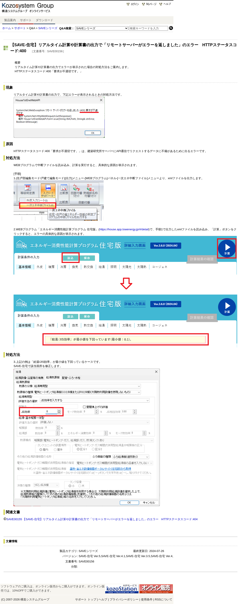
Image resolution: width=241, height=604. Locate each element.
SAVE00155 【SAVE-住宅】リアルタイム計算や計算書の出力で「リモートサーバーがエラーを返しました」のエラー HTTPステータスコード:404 (102, 519)
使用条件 (147, 599)
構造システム (29, 599)
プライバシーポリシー (124, 599)
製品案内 (10, 20)
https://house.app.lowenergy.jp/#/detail (124, 229)
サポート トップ (85, 599)
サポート (26, 20)
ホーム (6, 28)
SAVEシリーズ (47, 28)
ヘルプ (102, 599)
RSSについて (163, 599)
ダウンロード (44, 20)
